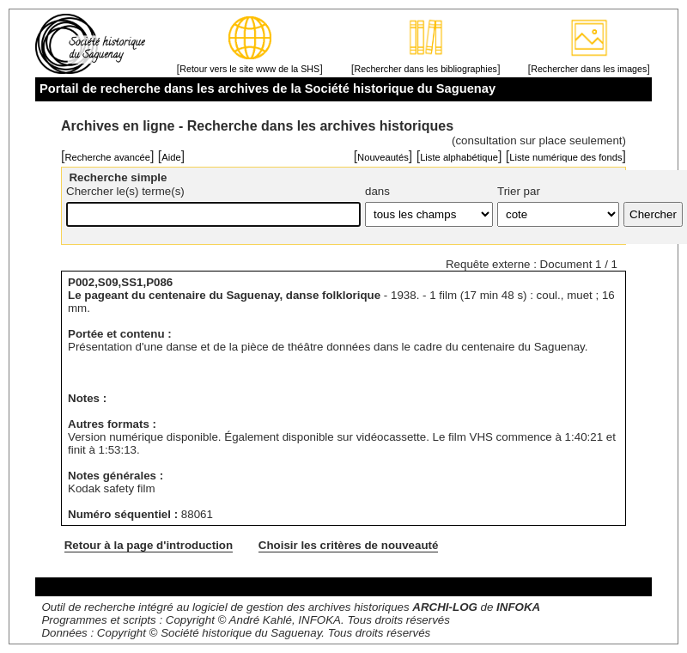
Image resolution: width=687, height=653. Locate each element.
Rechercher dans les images (589, 69)
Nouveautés (383, 157)
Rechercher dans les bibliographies (425, 69)
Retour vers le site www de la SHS (249, 69)
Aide (170, 157)
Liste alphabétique (459, 157)
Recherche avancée (107, 157)
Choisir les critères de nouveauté (348, 545)
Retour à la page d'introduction (148, 545)
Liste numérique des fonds (565, 157)
